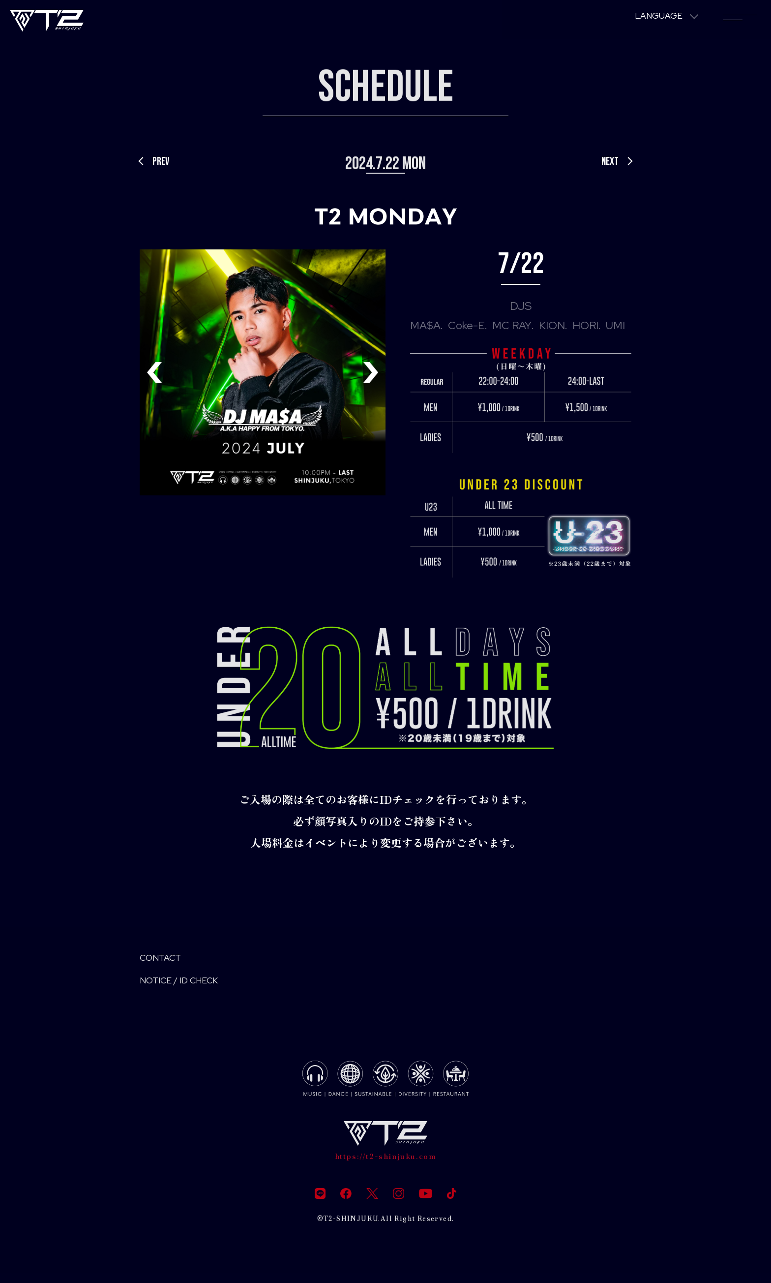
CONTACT (166, 959)
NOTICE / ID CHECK (190, 985)
